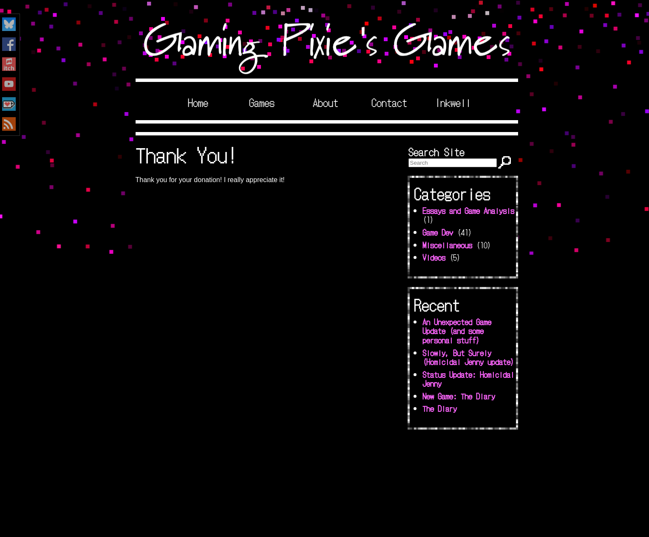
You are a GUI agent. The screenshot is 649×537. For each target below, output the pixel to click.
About (325, 102)
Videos (433, 257)
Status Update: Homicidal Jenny (468, 379)
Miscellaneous (447, 244)
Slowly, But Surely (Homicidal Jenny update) (468, 357)
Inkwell (453, 102)
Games (262, 102)
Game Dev (437, 232)
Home (198, 102)
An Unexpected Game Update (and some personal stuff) (456, 331)
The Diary (439, 408)
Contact (389, 102)
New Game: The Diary (458, 396)
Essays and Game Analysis (468, 210)
